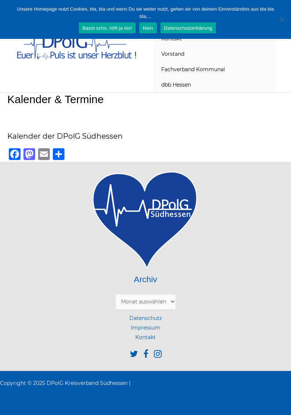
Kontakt (145, 337)
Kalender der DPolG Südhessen (65, 136)
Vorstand (172, 54)
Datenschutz (145, 318)
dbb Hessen (176, 84)
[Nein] (282, 19)
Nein (148, 28)
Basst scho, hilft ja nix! (107, 28)
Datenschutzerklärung (188, 28)
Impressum (145, 327)
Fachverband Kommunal (193, 69)
